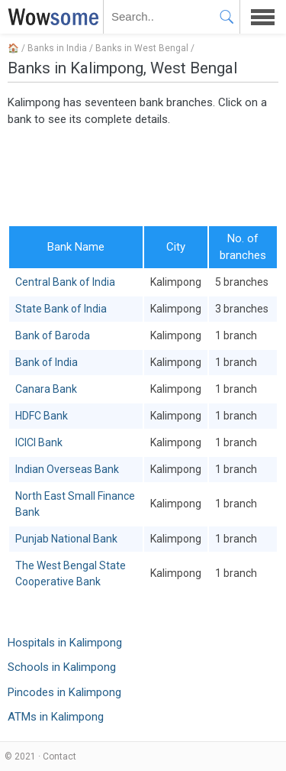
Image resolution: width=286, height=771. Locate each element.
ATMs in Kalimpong (56, 717)
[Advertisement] (143, 175)
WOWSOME (50, 17)
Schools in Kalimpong (62, 667)
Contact (59, 756)
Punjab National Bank (66, 539)
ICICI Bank (39, 442)
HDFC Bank (41, 416)
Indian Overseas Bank (67, 469)
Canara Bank (46, 389)
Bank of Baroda (52, 335)
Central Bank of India (65, 282)
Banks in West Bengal (141, 48)
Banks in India (57, 48)
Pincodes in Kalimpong (64, 692)
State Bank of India (61, 309)
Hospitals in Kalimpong (65, 643)
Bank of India (46, 362)
